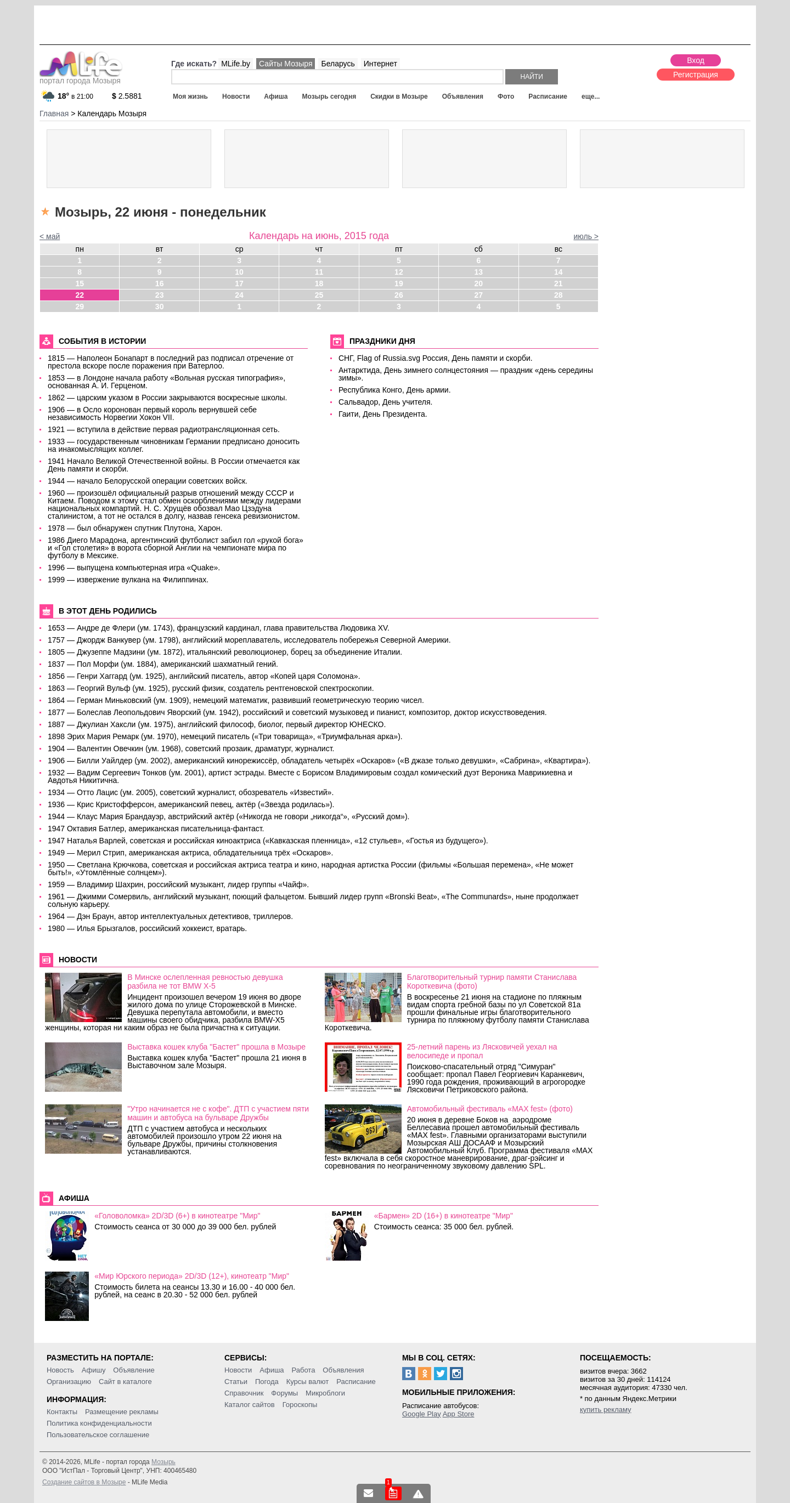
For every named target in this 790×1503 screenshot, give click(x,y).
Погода (267, 1381)
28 (558, 295)
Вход (695, 60)
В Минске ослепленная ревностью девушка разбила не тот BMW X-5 (205, 981)
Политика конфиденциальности (99, 1423)
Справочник (244, 1393)
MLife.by (235, 63)
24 (239, 295)
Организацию (69, 1381)
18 (319, 283)
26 (398, 295)
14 (558, 272)
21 (558, 283)
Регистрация (695, 74)
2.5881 (127, 96)
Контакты (62, 1412)
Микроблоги (325, 1393)
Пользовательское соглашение (98, 1435)
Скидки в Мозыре (398, 96)
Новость (60, 1370)
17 (239, 283)
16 (159, 283)
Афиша (275, 96)
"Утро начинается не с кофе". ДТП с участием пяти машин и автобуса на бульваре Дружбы (218, 1113)
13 (479, 272)
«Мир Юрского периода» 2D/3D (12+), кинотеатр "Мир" (191, 1276)
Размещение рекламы (122, 1412)
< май (50, 236)
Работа (303, 1370)
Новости (236, 96)
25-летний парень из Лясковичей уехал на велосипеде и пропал (482, 1051)
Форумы (284, 1393)
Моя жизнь (190, 96)
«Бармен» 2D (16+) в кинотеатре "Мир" (443, 1215)
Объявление (133, 1370)
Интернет (380, 63)
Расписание (547, 96)
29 (79, 306)
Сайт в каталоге (125, 1381)
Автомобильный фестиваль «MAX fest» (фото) (490, 1108)
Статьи (235, 1381)
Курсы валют (307, 1381)
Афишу (94, 1370)
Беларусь (337, 63)
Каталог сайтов (249, 1404)
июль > (586, 236)
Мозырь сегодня (329, 96)
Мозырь (163, 1462)
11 (319, 272)
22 (79, 295)
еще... (591, 96)
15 (79, 283)
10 (239, 272)
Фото (506, 96)
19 (398, 283)
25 (319, 295)
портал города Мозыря (81, 77)
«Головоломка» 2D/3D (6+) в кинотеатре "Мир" (177, 1215)
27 (479, 295)
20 (479, 283)
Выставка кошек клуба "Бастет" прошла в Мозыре (216, 1046)
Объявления (462, 96)
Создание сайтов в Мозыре (84, 1482)
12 (398, 272)
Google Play (421, 1414)
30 (159, 306)
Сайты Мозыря (285, 63)
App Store (459, 1414)
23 (159, 295)
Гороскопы (300, 1404)
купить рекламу (605, 1409)
